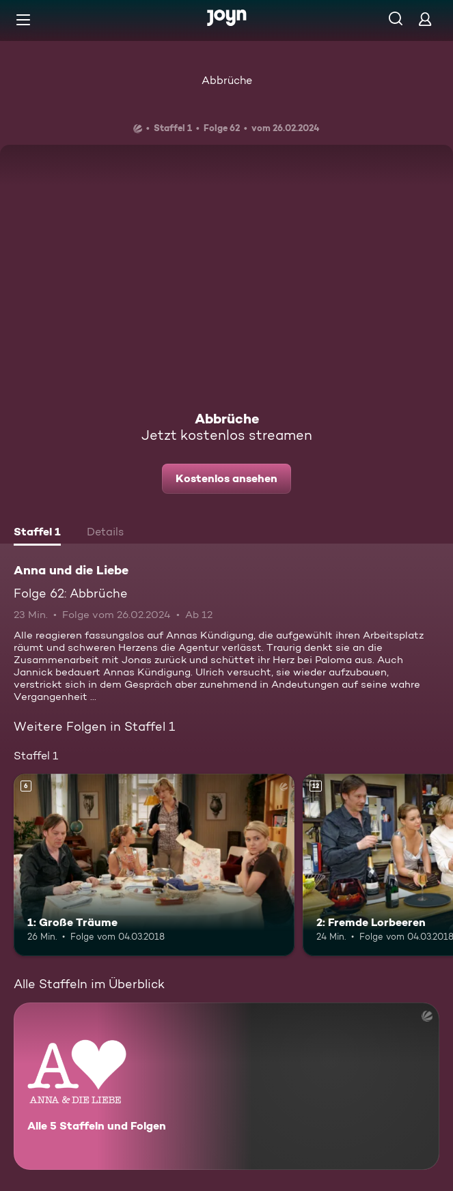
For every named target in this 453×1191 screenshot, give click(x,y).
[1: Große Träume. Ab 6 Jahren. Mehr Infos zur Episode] (154, 865)
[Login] (425, 19)
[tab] (37, 533)
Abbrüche (227, 80)
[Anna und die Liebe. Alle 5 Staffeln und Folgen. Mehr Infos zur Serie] (226, 1086)
